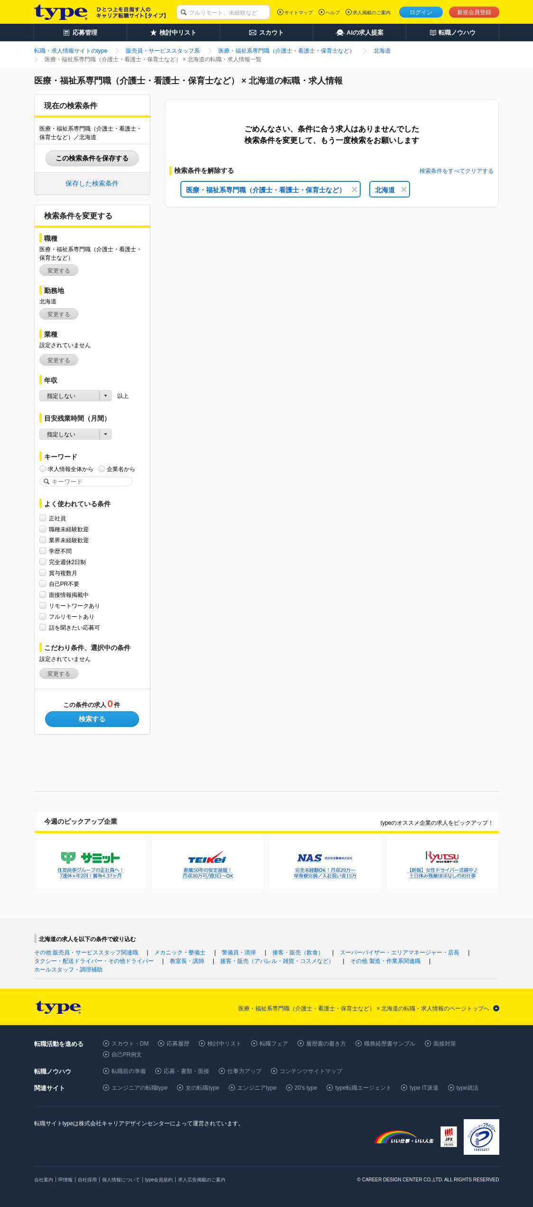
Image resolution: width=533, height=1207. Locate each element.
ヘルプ (333, 12)
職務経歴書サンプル (389, 1043)
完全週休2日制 (67, 562)
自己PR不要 (64, 583)
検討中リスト (224, 1043)
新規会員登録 (474, 12)
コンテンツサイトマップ (311, 1071)
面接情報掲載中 (69, 594)
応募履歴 (178, 1043)
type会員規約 (159, 1179)
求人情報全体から (71, 468)
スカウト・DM (130, 1043)
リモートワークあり (74, 605)
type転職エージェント (363, 1087)
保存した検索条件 (92, 183)
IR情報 (65, 1179)
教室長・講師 (187, 961)
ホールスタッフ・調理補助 (68, 969)
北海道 (391, 190)
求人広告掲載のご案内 (201, 1179)
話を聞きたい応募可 (74, 627)
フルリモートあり (71, 616)
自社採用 (87, 1179)
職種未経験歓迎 (69, 529)
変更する (58, 270)
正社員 (57, 518)
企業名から (121, 468)
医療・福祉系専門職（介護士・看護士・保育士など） (271, 190)
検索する (92, 719)
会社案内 (43, 1179)
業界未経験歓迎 (69, 540)
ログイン (421, 12)
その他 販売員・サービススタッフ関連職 (86, 952)
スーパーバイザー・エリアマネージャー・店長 (399, 952)
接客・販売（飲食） (298, 952)
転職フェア (274, 1043)
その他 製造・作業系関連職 (385, 961)
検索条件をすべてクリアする (457, 171)
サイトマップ (298, 12)
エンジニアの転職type (140, 1087)
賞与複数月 (63, 572)
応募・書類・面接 (186, 1071)
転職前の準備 (129, 1071)
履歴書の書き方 (326, 1043)
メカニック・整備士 (180, 952)
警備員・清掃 (239, 952)
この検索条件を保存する (92, 158)
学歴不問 (60, 551)
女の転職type (202, 1087)
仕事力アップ (244, 1071)
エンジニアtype (257, 1087)
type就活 (468, 1087)
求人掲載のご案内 (372, 12)
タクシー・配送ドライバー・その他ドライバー (94, 961)
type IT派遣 (424, 1087)
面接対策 (444, 1043)
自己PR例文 (127, 1054)
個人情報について (121, 1179)
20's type (306, 1087)
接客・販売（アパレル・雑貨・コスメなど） (277, 961)
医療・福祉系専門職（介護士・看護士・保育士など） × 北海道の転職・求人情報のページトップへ (364, 1008)
